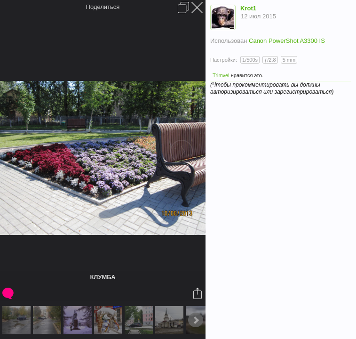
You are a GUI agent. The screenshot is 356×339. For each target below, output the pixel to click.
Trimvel (221, 75)
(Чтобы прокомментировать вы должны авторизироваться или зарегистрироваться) (271, 88)
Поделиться (103, 6)
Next (195, 320)
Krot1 (248, 8)
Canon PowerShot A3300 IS (287, 40)
